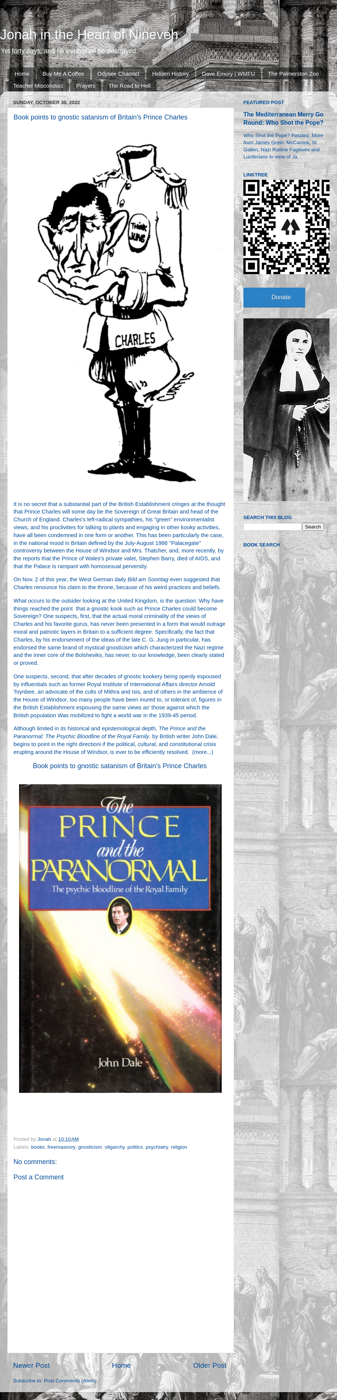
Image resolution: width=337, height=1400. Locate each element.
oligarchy (115, 1147)
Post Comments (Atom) (70, 1381)
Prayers (85, 85)
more (200, 752)
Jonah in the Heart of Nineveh (89, 34)
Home (22, 73)
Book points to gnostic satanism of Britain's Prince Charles (120, 766)
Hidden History (170, 73)
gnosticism (90, 1147)
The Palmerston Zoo (293, 73)
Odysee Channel (118, 73)
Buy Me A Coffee (63, 73)
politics (135, 1147)
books (38, 1147)
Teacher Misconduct (38, 85)
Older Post (210, 1365)
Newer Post (31, 1365)
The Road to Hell (130, 85)
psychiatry (157, 1147)
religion (179, 1147)
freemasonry (61, 1147)
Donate (281, 297)
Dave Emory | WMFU (228, 73)
